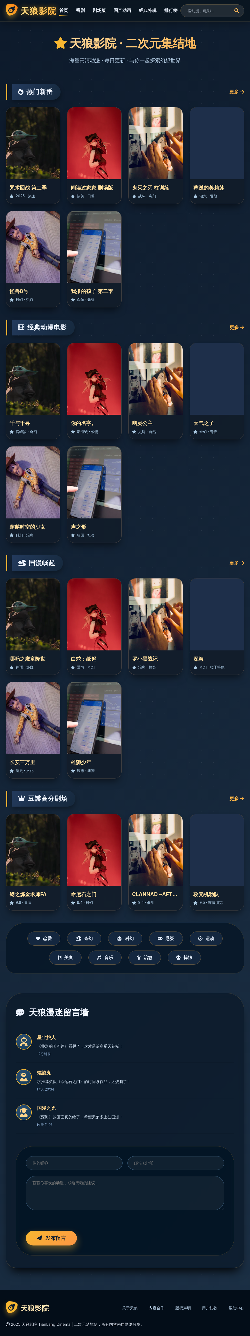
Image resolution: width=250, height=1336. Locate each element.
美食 (65, 957)
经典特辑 (147, 10)
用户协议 (210, 1308)
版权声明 (183, 1308)
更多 (236, 92)
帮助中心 (236, 1308)
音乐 (105, 957)
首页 (63, 10)
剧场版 (99, 10)
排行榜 (170, 10)
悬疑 (166, 938)
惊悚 (184, 957)
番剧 (80, 10)
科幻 (125, 938)
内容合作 (156, 1308)
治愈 (144, 957)
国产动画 (122, 10)
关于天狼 (130, 1308)
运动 (206, 938)
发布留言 (51, 1238)
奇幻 (84, 938)
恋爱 (44, 938)
